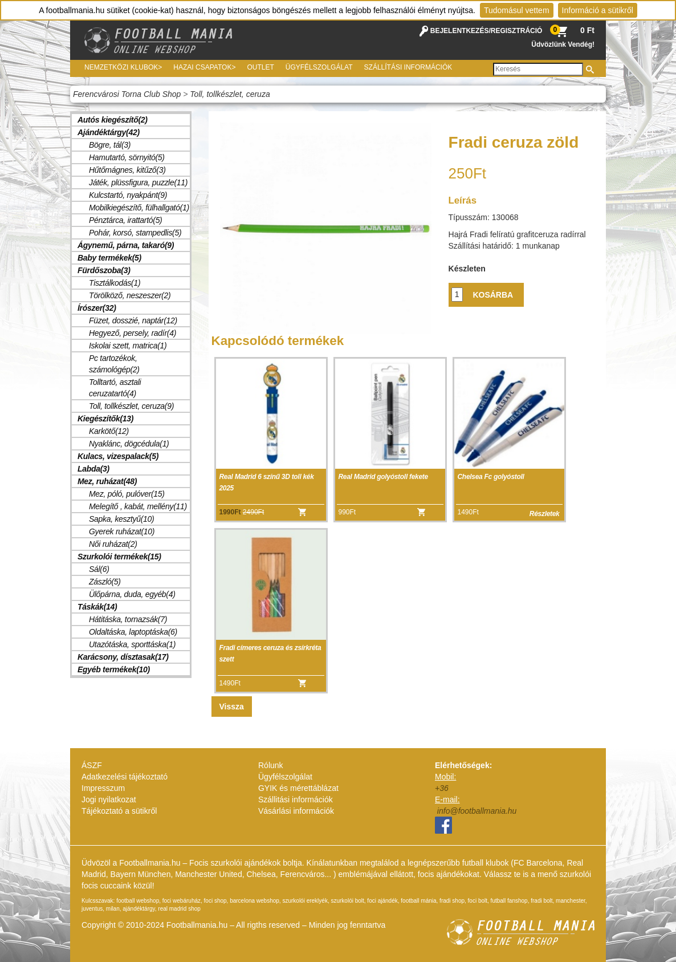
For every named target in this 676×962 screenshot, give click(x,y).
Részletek (545, 514)
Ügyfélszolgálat (319, 67)
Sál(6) (99, 569)
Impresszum (103, 788)
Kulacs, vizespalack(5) (118, 456)
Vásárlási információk (296, 810)
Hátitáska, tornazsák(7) (128, 619)
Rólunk (270, 765)
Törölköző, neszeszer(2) (129, 295)
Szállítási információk (408, 67)
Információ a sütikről (597, 10)
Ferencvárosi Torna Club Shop (127, 94)
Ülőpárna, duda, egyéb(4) (132, 594)
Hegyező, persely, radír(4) (132, 333)
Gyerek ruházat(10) (121, 531)
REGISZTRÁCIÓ (517, 31)
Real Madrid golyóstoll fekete (383, 477)
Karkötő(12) (109, 431)
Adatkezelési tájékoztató (125, 776)
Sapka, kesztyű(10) (121, 518)
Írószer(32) (97, 307)
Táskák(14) (97, 606)
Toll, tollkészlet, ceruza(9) (131, 406)
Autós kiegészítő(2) (113, 119)
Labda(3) (93, 468)
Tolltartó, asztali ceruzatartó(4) (115, 388)
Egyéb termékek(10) (114, 669)
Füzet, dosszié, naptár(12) (133, 320)
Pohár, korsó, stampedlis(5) (135, 232)
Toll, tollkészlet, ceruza (230, 94)
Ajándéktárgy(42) (109, 132)
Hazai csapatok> (204, 67)
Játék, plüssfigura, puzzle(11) (138, 182)
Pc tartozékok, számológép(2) (114, 364)
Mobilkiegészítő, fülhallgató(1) (139, 207)
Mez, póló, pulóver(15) (127, 493)
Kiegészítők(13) (105, 418)
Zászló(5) (105, 581)
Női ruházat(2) (113, 544)
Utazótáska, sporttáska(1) (132, 644)
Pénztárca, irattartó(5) (125, 220)
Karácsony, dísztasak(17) (123, 656)
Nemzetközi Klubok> (123, 67)
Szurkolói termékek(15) (119, 556)
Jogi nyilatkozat (109, 799)
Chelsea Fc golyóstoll (491, 477)
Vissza (231, 706)
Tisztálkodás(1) (114, 282)
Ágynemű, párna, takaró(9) (126, 245)
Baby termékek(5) (109, 257)
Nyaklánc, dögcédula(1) (129, 443)
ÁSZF (92, 765)
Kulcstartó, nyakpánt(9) (128, 195)
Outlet (260, 67)
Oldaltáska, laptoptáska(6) (133, 631)
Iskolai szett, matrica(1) (127, 345)
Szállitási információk (295, 799)
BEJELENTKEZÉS (459, 31)
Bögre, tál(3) (110, 144)
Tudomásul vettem (516, 10)
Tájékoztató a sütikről (119, 810)
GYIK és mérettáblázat (298, 788)
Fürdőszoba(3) (104, 270)
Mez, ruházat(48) (107, 481)
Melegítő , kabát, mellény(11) (138, 506)
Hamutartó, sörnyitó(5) (127, 157)
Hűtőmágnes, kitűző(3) (127, 169)
